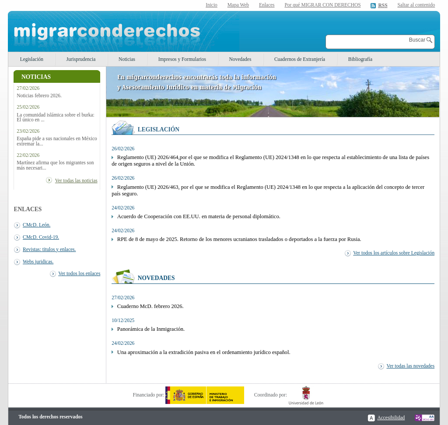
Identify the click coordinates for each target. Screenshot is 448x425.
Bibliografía (360, 59)
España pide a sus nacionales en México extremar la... (57, 141)
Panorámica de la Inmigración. (151, 329)
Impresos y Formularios (182, 59)
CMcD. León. (36, 224)
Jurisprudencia (81, 59)
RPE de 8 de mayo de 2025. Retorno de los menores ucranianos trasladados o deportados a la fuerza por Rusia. (239, 239)
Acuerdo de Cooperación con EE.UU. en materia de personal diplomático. (198, 216)
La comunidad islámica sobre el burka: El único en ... (55, 117)
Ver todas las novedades (411, 365)
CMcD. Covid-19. (41, 237)
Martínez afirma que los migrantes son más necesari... (55, 165)
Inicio (211, 4)
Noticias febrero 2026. (39, 95)
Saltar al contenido (416, 5)
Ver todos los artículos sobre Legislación (393, 252)
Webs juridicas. (38, 261)
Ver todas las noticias (76, 180)
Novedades (240, 59)
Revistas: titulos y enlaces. (49, 249)
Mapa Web (238, 4)
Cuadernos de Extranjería (299, 59)
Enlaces (267, 4)
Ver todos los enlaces (79, 273)
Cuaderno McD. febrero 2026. (150, 306)
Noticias (127, 59)
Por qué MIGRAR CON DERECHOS (322, 4)
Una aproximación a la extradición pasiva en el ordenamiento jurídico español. (203, 352)
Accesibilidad (391, 417)
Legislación (31, 59)
